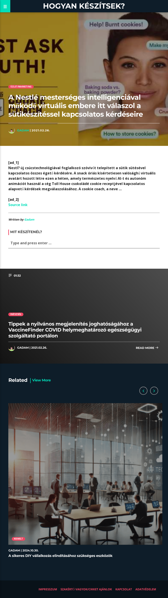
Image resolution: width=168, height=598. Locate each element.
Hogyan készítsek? (84, 6)
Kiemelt (18, 538)
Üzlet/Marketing (21, 86)
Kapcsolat (124, 589)
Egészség (15, 314)
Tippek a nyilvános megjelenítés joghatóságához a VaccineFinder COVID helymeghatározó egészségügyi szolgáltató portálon (75, 330)
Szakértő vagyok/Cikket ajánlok (86, 589)
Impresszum (47, 589)
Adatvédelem (145, 589)
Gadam (23, 130)
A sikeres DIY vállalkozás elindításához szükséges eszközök (60, 556)
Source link (18, 204)
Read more (147, 348)
